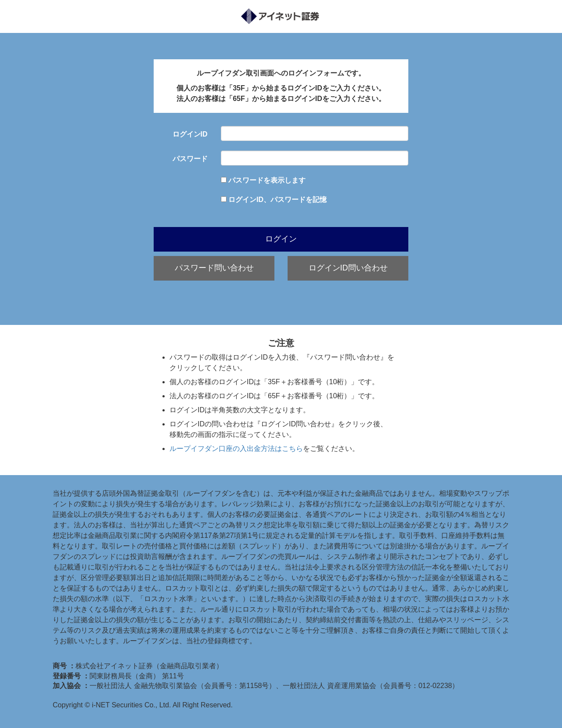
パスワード (190, 158)
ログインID (190, 134)
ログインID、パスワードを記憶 (277, 199)
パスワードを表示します (267, 180)
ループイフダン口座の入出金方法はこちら (236, 448)
